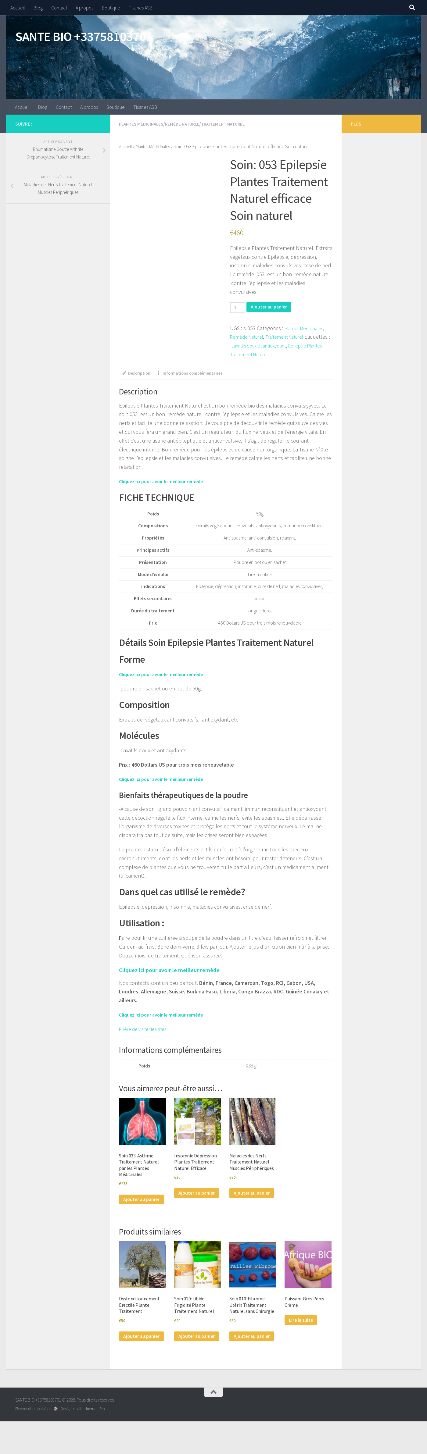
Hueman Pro (94, 1441)
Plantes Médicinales (143, 124)
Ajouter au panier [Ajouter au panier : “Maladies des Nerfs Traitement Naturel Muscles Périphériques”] (246, 1210)
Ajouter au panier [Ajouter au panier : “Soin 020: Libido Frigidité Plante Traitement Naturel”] (190, 1358)
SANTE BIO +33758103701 (83, 36)
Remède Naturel (186, 124)
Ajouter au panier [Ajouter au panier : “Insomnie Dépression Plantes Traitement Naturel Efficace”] (190, 1202)
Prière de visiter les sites (146, 1029)
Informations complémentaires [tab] (196, 374)
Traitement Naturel (230, 124)
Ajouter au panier (273, 306)
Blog (38, 8)
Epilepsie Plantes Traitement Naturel (271, 354)
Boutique (111, 8)
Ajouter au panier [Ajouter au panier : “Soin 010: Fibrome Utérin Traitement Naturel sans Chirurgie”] (246, 1366)
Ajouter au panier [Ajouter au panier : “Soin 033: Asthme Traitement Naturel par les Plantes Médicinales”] (135, 1210)
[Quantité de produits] (238, 307)
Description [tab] (137, 374)
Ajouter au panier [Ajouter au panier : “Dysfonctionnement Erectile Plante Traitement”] (135, 1358)
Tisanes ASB (140, 8)
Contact (59, 8)
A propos (84, 8)
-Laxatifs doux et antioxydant (289, 345)
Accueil (17, 8)
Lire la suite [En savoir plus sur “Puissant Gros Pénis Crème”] (302, 1337)
